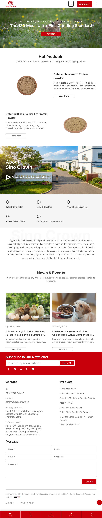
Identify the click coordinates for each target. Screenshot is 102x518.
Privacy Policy (27, 502)
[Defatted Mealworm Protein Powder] (78, 398)
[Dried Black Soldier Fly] (78, 407)
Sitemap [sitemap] (10, 502)
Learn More (64, 96)
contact (71, 516)
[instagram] (15, 369)
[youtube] (33, 369)
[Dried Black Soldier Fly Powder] (78, 412)
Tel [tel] (30, 516)
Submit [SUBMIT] (89, 481)
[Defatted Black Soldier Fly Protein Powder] (78, 418)
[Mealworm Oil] (78, 402)
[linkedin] (21, 369)
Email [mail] (10, 516)
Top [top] (92, 516)
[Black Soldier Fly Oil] (78, 424)
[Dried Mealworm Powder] (78, 393)
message (51, 516)
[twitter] (27, 369)
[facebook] (9, 369)
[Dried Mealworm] (78, 388)
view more (51, 34)
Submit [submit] (67, 363)
